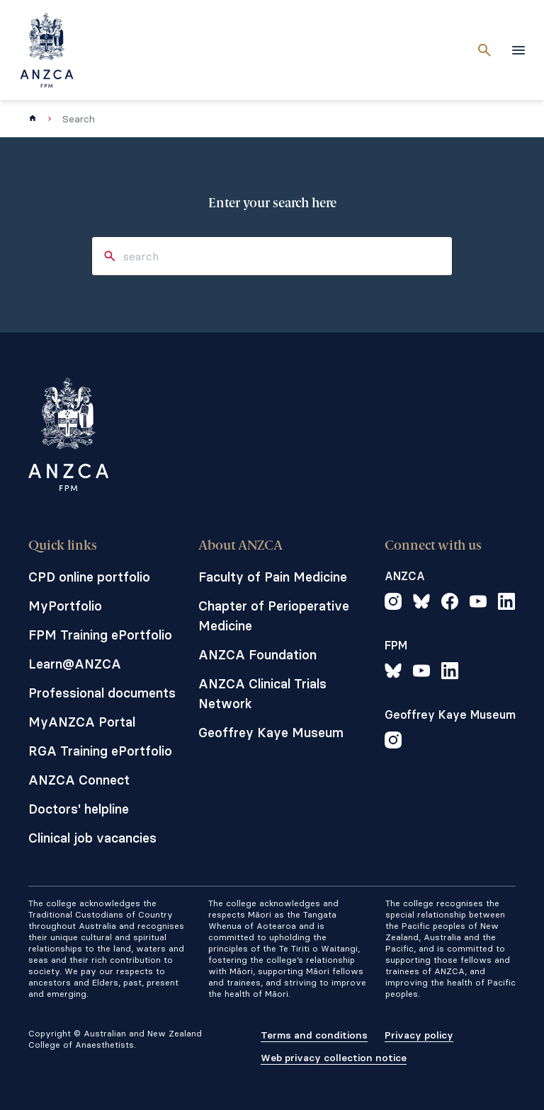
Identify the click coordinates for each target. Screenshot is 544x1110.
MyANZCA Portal (81, 722)
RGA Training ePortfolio (100, 751)
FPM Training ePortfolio (100, 635)
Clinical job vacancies (92, 838)
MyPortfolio (65, 606)
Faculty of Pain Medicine (272, 577)
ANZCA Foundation (257, 655)
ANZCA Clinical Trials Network (262, 694)
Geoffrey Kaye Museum (271, 732)
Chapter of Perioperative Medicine (273, 616)
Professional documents (102, 693)
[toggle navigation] (519, 50)
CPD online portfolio (89, 577)
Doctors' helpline (78, 809)
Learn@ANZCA (74, 664)
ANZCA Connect (79, 780)
